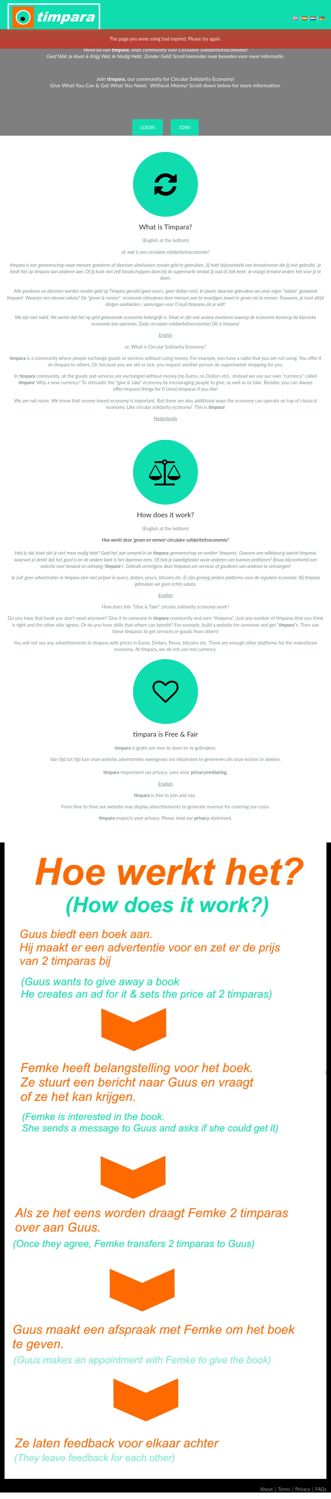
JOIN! (185, 127)
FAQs (320, 1489)
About (266, 1489)
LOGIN (147, 127)
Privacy (302, 1489)
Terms (284, 1489)
